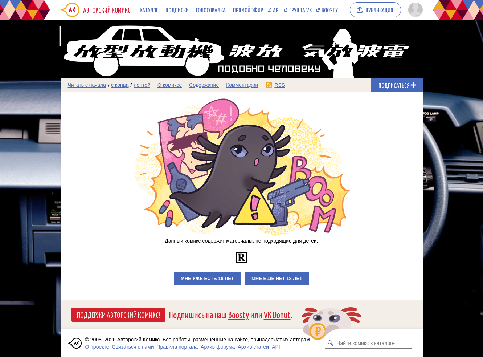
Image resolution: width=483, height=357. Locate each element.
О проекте (97, 347)
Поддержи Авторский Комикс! (118, 314)
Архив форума (218, 347)
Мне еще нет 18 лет (276, 278)
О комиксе (169, 85)
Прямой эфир (248, 10)
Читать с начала (87, 85)
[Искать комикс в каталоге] (330, 343)
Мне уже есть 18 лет (207, 278)
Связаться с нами (133, 347)
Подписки (177, 10)
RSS (279, 85)
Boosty (330, 10)
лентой (142, 85)
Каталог (149, 10)
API (276, 10)
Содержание (204, 85)
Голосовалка (211, 10)
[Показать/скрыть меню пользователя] (414, 10)
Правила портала (177, 347)
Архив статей (253, 347)
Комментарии (242, 85)
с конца (120, 85)
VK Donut (277, 314)
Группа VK (300, 10)
